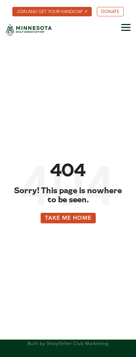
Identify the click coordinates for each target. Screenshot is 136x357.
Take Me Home (68, 218)
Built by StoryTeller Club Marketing (68, 344)
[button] (126, 27)
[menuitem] (52, 11)
